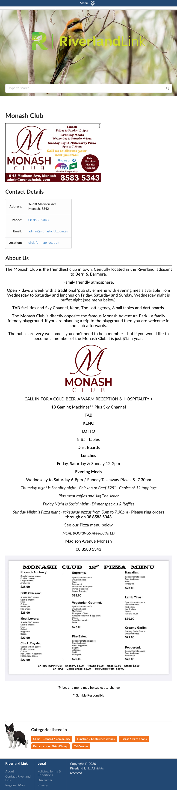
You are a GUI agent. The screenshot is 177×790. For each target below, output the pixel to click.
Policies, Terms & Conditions (49, 773)
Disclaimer (45, 780)
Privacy (43, 785)
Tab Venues (81, 746)
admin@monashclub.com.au (48, 231)
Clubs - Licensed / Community (51, 739)
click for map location (43, 242)
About (9, 771)
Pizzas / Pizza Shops (134, 739)
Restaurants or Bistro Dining (50, 746)
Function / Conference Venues (96, 739)
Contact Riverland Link (18, 778)
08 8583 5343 (38, 220)
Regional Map (15, 785)
